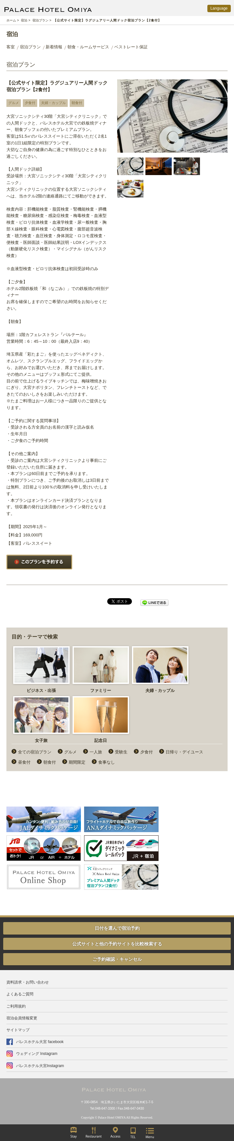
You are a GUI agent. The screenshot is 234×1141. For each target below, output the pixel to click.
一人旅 (96, 752)
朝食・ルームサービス (88, 46)
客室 (10, 46)
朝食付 (49, 762)
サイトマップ (18, 1030)
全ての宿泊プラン (34, 752)
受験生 (121, 752)
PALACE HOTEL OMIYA (48, 9)
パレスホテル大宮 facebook (40, 1042)
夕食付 (146, 752)
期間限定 (77, 762)
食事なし (106, 762)
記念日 (100, 740)
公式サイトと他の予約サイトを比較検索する (117, 943)
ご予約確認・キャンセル (117, 959)
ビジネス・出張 (41, 690)
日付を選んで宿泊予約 (117, 928)
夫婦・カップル (160, 690)
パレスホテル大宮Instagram (40, 1066)
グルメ (70, 752)
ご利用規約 (16, 1006)
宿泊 (24, 20)
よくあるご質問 (19, 994)
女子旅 (41, 740)
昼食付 (24, 762)
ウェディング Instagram (36, 1053)
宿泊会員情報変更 (21, 1018)
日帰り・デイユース (184, 752)
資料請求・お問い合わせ (27, 982)
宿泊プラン (40, 20)
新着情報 (54, 46)
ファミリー (100, 690)
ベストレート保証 (131, 46)
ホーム (11, 20)
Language (219, 8)
